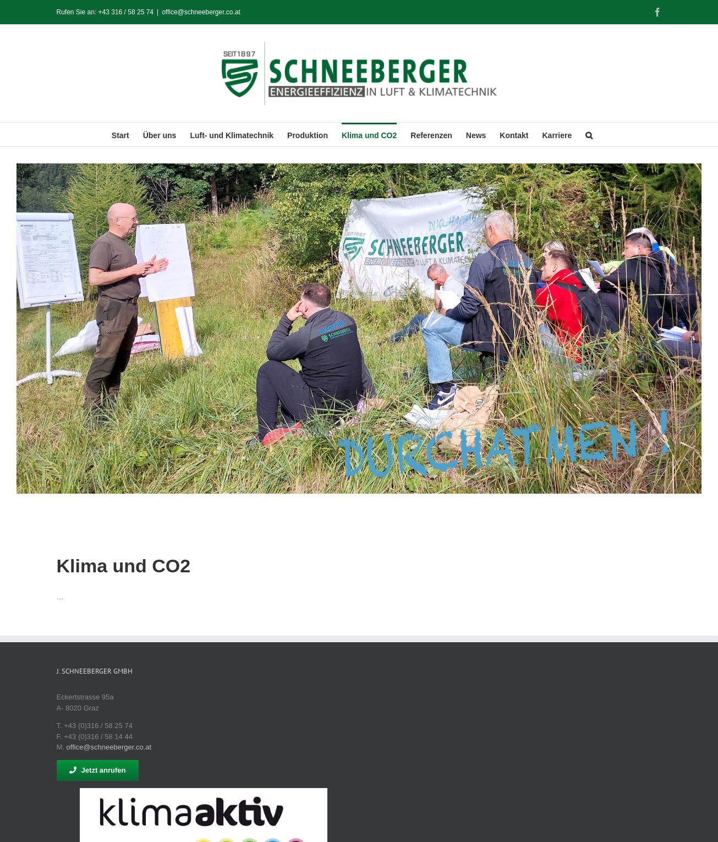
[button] (589, 134)
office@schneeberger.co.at (201, 12)
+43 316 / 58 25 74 (126, 12)
